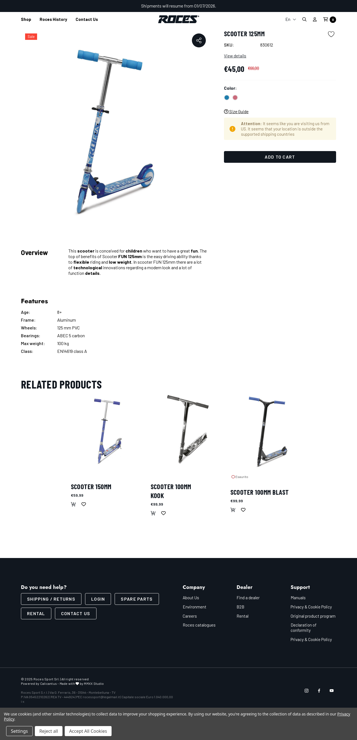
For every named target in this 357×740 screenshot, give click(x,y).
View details (235, 55)
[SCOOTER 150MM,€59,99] (108, 431)
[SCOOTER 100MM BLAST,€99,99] (267, 431)
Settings (19, 731)
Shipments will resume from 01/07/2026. (178, 5)
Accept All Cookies (88, 731)
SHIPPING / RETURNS (51, 598)
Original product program (313, 615)
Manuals (298, 597)
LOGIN (98, 598)
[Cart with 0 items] (328, 19)
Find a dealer (248, 597)
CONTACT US (75, 613)
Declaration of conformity (304, 627)
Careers (190, 615)
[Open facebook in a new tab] (319, 690)
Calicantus (48, 683)
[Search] (304, 19)
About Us (191, 597)
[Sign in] (315, 19)
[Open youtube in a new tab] (331, 690)
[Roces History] (53, 19)
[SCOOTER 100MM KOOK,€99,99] (188, 431)
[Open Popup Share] (199, 40)
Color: (230, 88)
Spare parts (137, 598)
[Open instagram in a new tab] (306, 690)
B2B (240, 606)
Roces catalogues (199, 624)
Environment (194, 606)
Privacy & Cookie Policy (311, 606)
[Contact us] (86, 19)
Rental (36, 613)
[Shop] (26, 19)
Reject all (48, 731)
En (290, 19)
